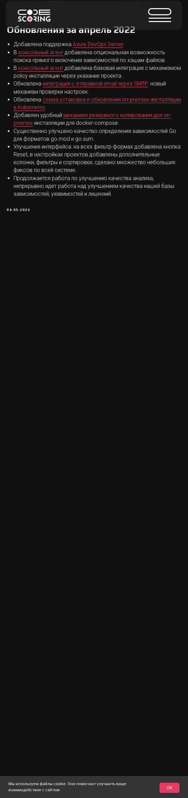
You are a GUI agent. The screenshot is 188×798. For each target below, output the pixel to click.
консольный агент (40, 52)
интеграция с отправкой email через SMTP (95, 83)
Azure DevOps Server (98, 44)
